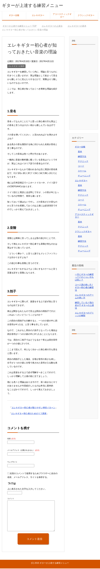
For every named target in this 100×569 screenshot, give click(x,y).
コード (81, 167)
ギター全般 (14, 16)
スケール (82, 171)
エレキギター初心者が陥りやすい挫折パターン (33, 408)
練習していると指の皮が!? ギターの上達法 (84, 306)
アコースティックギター (62, 16)
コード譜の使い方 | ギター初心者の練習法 (84, 288)
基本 (80, 152)
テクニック (83, 162)
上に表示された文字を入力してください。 (27, 489)
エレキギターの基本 (16, 67)
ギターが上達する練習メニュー (35, 5)
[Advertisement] (83, 88)
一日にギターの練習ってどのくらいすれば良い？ (84, 278)
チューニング (84, 176)
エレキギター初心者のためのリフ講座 (28, 414)
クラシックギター (86, 16)
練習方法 (82, 157)
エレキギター (38, 16)
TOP (20, 26)
